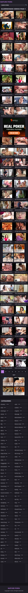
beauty (4, 434)
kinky (3, 552)
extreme (4, 483)
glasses (4, 512)
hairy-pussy (5, 522)
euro (3, 476)
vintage (18, 542)
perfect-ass (19, 473)
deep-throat (6, 453)
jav (3, 548)
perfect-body (19, 476)
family (4, 496)
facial (4, 489)
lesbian (18, 407)
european (5, 480)
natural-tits (19, 437)
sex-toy (18, 499)
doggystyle (5, 463)
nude (17, 444)
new (17, 440)
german (4, 506)
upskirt (18, 535)
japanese (5, 545)
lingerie (18, 411)
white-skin (19, 558)
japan (4, 542)
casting (4, 440)
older (18, 457)
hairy (4, 519)
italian (4, 539)
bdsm (4, 430)
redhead (19, 493)
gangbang (5, 503)
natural (18, 434)
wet (17, 552)
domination (5, 466)
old (17, 447)
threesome (19, 522)
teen (17, 519)
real (17, 480)
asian (4, 417)
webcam (18, 548)
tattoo (18, 516)
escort (4, 473)
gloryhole (5, 516)
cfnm (3, 444)
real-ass (18, 483)
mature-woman (20, 427)
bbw (3, 427)
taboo (18, 512)
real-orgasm (20, 486)
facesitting (5, 486)
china (3, 450)
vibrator (18, 539)
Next (14, 375)
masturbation (20, 417)
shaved (18, 506)
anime (4, 414)
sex (17, 496)
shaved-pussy (20, 509)
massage (18, 414)
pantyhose (19, 466)
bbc (3, 424)
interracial (5, 535)
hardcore (5, 529)
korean (4, 558)
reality (18, 489)
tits (17, 525)
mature (18, 421)
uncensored (19, 532)
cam (3, 437)
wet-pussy (19, 555)
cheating (4, 447)
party (17, 470)
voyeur (18, 545)
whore (18, 562)
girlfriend (5, 509)
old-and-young (20, 450)
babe (4, 421)
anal (3, 407)
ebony (4, 470)
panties (18, 463)
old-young (19, 453)
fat (3, 499)
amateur (5, 404)
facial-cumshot (6, 493)
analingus (5, 411)
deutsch (4, 457)
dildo (4, 460)
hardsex (4, 532)
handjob (5, 525)
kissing (4, 555)
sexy (17, 503)
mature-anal (19, 424)
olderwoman (19, 460)
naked (18, 430)
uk (17, 529)
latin (18, 404)
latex (3, 562)
